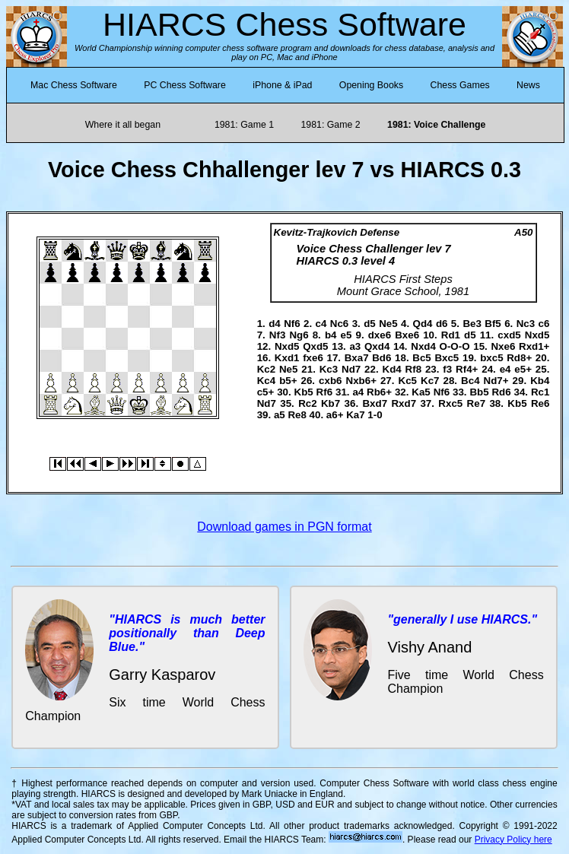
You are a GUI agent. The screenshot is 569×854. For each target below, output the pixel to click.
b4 (331, 335)
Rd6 (500, 392)
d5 (370, 323)
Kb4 (539, 380)
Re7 (476, 403)
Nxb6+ (361, 380)
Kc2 (266, 369)
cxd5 (508, 335)
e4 (505, 369)
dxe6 (379, 335)
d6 (442, 323)
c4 (321, 323)
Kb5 (303, 392)
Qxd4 (376, 346)
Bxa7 (357, 358)
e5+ (523, 369)
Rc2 (307, 403)
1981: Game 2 (330, 124)
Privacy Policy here (513, 839)
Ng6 (298, 335)
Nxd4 (423, 346)
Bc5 (421, 358)
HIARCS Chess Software (284, 24)
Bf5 (493, 323)
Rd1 (450, 335)
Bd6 (381, 358)
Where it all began (123, 124)
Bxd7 (374, 403)
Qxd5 (315, 346)
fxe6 (313, 358)
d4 (275, 323)
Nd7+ (496, 380)
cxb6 (330, 380)
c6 (544, 323)
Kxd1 (287, 358)
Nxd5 (537, 335)
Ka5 (421, 392)
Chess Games (460, 85)
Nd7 (351, 369)
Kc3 (328, 369)
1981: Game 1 (244, 124)
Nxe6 (503, 346)
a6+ (335, 415)
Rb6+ (379, 392)
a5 (279, 415)
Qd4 (423, 323)
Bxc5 (446, 358)
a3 (355, 346)
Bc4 (470, 380)
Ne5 (388, 323)
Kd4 (392, 369)
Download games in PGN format (284, 526)
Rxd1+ (534, 346)
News (528, 85)
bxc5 (491, 358)
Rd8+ (519, 358)
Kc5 (408, 380)
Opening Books (371, 85)
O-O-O (455, 346)
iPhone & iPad (282, 85)
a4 (358, 392)
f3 (447, 369)
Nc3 (526, 323)
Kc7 (430, 380)
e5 (346, 335)
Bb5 (478, 392)
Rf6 (324, 392)
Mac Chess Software (73, 85)
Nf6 (292, 323)
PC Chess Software (185, 85)
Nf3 (277, 335)
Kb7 (330, 403)
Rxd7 (403, 403)
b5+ (288, 380)
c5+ (266, 392)
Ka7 (355, 415)
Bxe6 (407, 335)
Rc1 (540, 392)
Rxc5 (450, 403)
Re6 (540, 403)
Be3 (472, 323)
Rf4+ (467, 369)
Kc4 (266, 380)
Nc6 (339, 323)
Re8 (297, 415)
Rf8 (413, 369)
